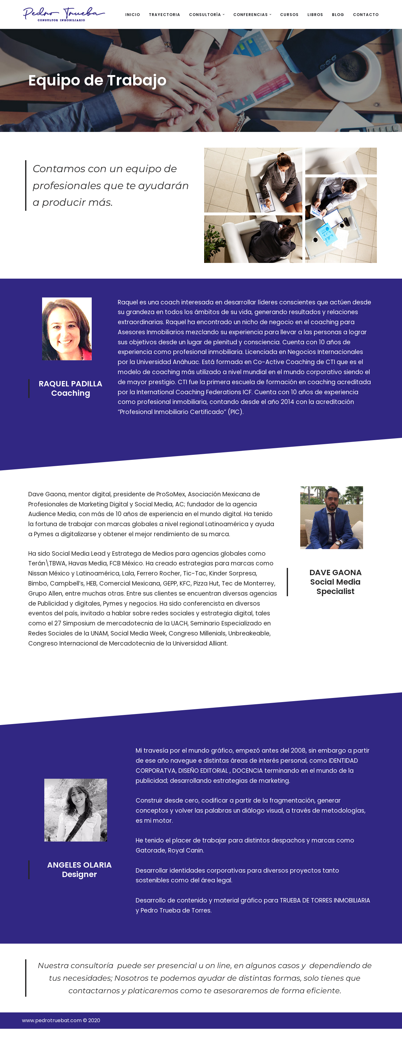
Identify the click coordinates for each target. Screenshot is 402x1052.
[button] (224, 14)
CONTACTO (366, 14)
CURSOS (289, 14)
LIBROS (315, 14)
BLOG (338, 14)
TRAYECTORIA (164, 14)
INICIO (132, 14)
